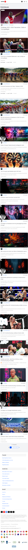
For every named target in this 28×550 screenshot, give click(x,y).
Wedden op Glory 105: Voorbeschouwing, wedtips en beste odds (14, 306)
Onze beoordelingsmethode (7, 499)
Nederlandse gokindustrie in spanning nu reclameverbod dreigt (13, 278)
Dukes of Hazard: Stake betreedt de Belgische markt (12, 145)
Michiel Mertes (5, 24)
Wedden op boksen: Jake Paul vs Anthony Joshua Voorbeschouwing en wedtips (12, 359)
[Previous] (19, 447)
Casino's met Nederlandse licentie (8, 480)
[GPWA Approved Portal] (14, 546)
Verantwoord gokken (5, 505)
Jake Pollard (5, 142)
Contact (3, 501)
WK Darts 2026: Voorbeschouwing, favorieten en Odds (13, 385)
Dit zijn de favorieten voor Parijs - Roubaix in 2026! (12, 86)
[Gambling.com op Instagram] (9, 512)
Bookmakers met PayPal (6, 485)
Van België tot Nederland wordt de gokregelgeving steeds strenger (14, 224)
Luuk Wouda (5, 168)
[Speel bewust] (15, 542)
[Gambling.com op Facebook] (6, 512)
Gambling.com (2, 4)
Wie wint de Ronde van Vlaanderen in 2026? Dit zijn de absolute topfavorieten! (12, 118)
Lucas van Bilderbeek (6, 54)
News (7, 4)
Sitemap (3, 508)
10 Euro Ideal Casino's (5, 473)
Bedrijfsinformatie (5, 503)
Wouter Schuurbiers (6, 434)
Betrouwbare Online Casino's (7, 471)
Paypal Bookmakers (5, 464)
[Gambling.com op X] (2, 512)
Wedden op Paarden (5, 462)
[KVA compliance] (3, 542)
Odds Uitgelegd (4, 483)
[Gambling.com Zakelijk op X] (13, 512)
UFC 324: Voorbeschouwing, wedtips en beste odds (12, 333)
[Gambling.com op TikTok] (11, 512)
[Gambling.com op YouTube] (4, 512)
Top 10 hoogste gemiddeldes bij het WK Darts (11, 171)
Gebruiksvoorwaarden (5, 524)
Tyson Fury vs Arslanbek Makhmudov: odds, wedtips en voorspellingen (13, 57)
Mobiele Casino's (5, 476)
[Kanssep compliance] (8, 542)
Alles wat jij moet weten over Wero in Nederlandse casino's (14, 251)
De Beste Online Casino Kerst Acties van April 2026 (12, 436)
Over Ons (4, 492)
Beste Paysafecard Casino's (6, 457)
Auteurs (3, 494)
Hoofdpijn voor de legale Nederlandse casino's (11, 410)
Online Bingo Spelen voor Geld (7, 460)
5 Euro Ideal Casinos (5, 478)
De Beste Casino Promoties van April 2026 (10, 197)
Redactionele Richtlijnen (6, 496)
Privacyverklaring (14, 524)
